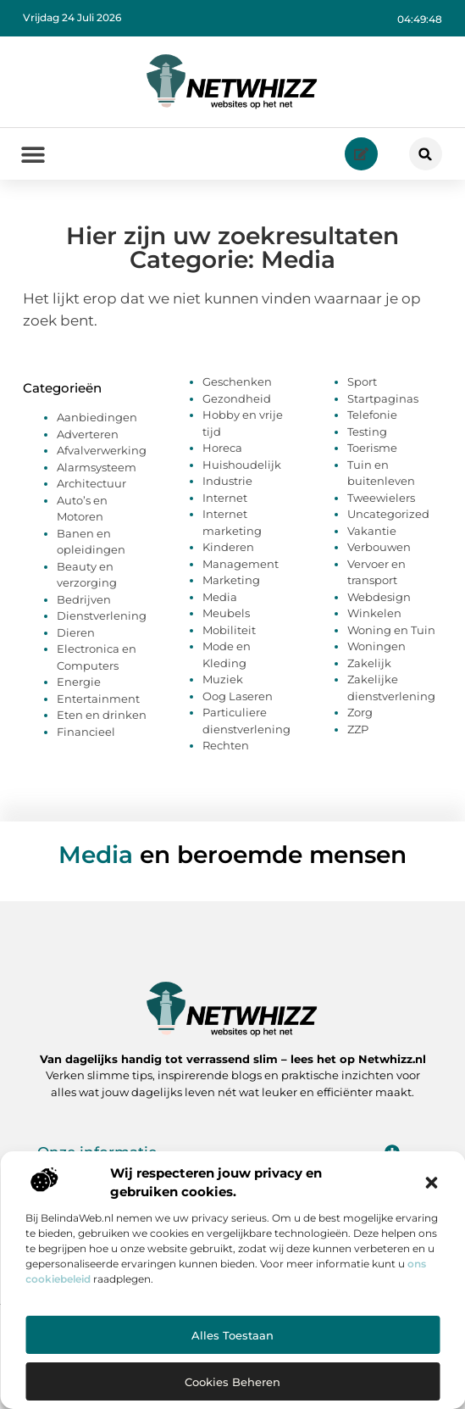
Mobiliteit (229, 630)
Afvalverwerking (102, 450)
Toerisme (372, 447)
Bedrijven (84, 599)
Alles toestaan (232, 1335)
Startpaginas (382, 398)
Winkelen (374, 613)
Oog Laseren (237, 696)
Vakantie (371, 530)
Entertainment (98, 698)
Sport (362, 381)
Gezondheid (236, 398)
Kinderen (228, 547)
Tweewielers (381, 497)
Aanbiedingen (97, 417)
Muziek (222, 679)
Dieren (76, 632)
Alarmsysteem (96, 467)
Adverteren (88, 434)
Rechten (225, 745)
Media (219, 597)
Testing (367, 431)
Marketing (231, 580)
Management (240, 564)
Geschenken (237, 381)
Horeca (222, 447)
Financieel (86, 731)
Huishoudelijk (241, 464)
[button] (431, 1182)
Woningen (376, 646)
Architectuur (91, 483)
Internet (224, 497)
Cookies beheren (232, 1382)
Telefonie (372, 414)
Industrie (227, 480)
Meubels (226, 613)
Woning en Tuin (391, 630)
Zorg (360, 712)
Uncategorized (388, 514)
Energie (79, 681)
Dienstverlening (102, 615)
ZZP (357, 729)
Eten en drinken (102, 714)
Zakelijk (369, 663)
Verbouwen (379, 547)
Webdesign (379, 597)
